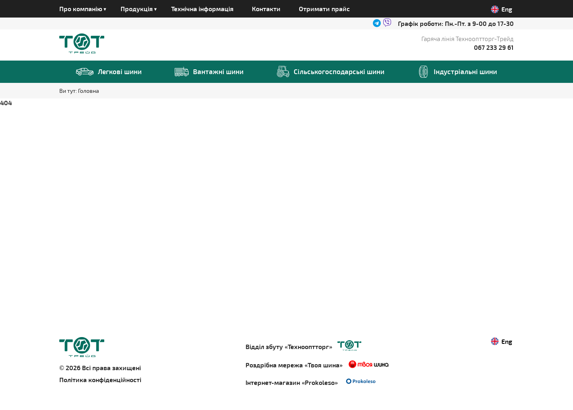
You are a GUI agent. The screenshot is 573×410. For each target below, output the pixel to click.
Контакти (266, 8)
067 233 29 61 (494, 47)
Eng (501, 9)
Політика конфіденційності (100, 379)
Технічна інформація (202, 8)
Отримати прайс (324, 8)
